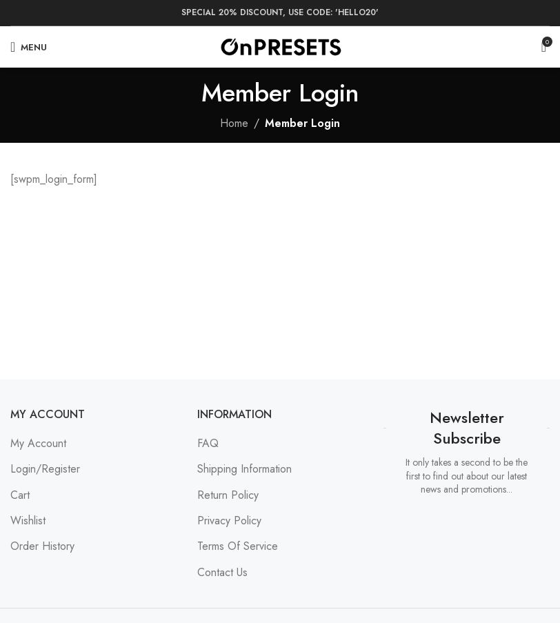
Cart (20, 495)
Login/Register (45, 469)
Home (234, 123)
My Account (38, 443)
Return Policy (228, 495)
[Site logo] (280, 46)
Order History (42, 546)
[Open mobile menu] (28, 47)
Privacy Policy (229, 520)
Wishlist (28, 520)
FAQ (208, 443)
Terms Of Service (237, 546)
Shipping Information (244, 469)
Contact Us (222, 572)
